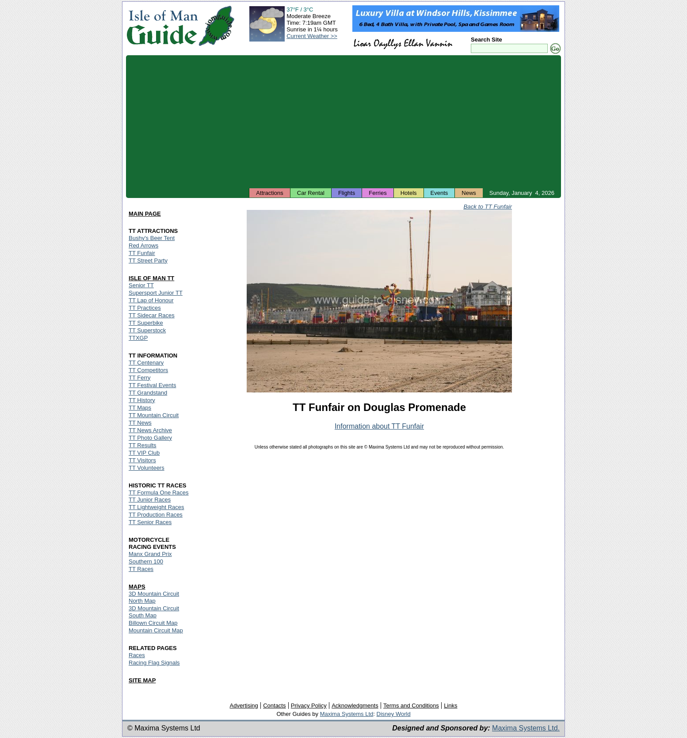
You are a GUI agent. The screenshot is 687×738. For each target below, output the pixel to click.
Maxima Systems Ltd (347, 714)
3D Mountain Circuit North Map (154, 597)
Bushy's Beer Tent (152, 238)
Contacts (274, 705)
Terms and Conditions (411, 705)
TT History (142, 400)
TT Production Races (156, 514)
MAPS (137, 586)
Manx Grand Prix (150, 554)
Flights (346, 193)
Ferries (377, 193)
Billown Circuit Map (153, 623)
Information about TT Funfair (379, 426)
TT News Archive (150, 430)
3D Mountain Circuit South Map (154, 612)
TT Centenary (146, 362)
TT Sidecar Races (152, 315)
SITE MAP (142, 680)
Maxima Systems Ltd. (526, 728)
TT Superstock (147, 330)
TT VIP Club (144, 452)
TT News (140, 422)
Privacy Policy (309, 705)
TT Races (141, 569)
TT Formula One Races (159, 492)
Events (439, 193)
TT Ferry (140, 377)
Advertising (243, 705)
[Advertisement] (343, 121)
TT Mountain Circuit (154, 415)
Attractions (269, 193)
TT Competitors (148, 370)
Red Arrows (143, 245)
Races (137, 655)
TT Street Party (148, 260)
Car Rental (310, 193)
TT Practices (145, 307)
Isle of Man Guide (162, 26)
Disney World (394, 714)
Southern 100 (146, 561)
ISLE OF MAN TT (151, 278)
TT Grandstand (148, 392)
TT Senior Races (150, 522)
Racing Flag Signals (154, 662)
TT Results (142, 445)
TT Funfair (142, 253)
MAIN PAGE (145, 213)
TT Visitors (142, 460)
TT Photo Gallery (150, 437)
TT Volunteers (146, 467)
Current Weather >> (311, 36)
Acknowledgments (355, 705)
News (469, 193)
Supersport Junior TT (156, 292)
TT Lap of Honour (151, 300)
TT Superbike (146, 323)
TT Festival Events (152, 385)
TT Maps (140, 407)
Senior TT (141, 285)
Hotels (409, 193)
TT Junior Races (150, 499)
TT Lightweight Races (156, 507)
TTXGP (138, 338)
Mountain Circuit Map (156, 630)
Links (450, 705)
